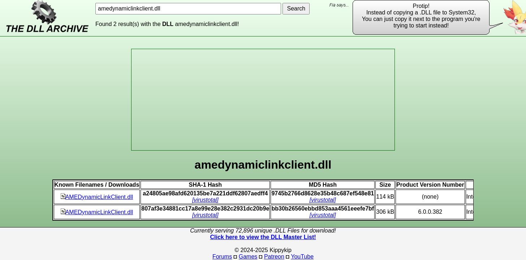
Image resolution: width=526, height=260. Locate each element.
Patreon (274, 257)
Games (248, 257)
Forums (222, 257)
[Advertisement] (263, 99)
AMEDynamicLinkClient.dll (97, 197)
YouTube (302, 257)
